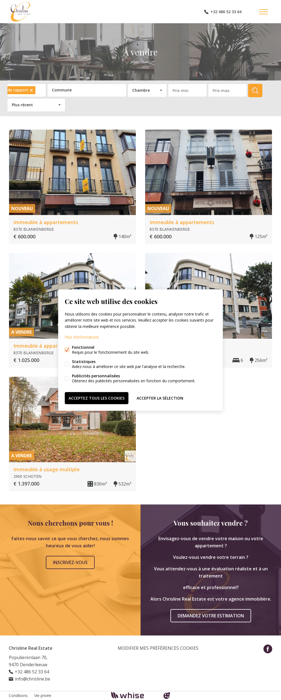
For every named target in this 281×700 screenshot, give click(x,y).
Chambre (141, 90)
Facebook (267, 649)
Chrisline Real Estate (30, 648)
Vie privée (42, 695)
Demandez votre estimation (211, 616)
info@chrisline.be (32, 679)
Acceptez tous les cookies (97, 397)
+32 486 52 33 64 (225, 11)
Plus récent (22, 104)
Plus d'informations (82, 336)
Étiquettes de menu (263, 12)
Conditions (18, 695)
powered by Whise (134, 695)
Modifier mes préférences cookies (158, 648)
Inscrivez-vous (70, 562)
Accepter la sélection (160, 397)
